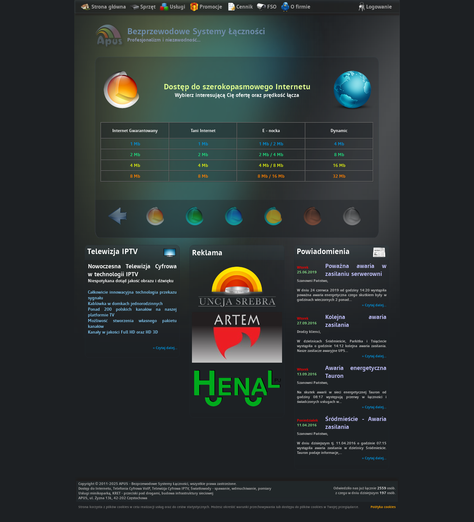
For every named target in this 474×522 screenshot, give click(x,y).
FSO (266, 7)
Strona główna (103, 7)
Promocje (205, 7)
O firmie (295, 7)
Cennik (239, 7)
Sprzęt (142, 7)
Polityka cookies (383, 507)
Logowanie (374, 7)
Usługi (172, 7)
